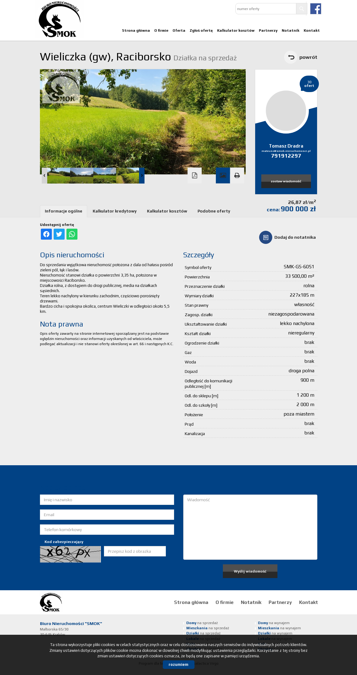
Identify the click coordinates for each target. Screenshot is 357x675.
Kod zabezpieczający (64, 542)
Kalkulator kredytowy (115, 211)
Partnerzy (268, 30)
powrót (308, 57)
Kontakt (312, 30)
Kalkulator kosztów (236, 30)
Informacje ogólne (63, 211)
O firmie (161, 30)
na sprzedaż (202, 623)
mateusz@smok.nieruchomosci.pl (286, 150)
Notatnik (290, 30)
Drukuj (237, 176)
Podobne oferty (214, 211)
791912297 (286, 155)
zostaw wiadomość (286, 181)
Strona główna (136, 30)
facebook (315, 8)
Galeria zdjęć (223, 176)
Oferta (179, 30)
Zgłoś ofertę (201, 30)
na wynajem (274, 623)
